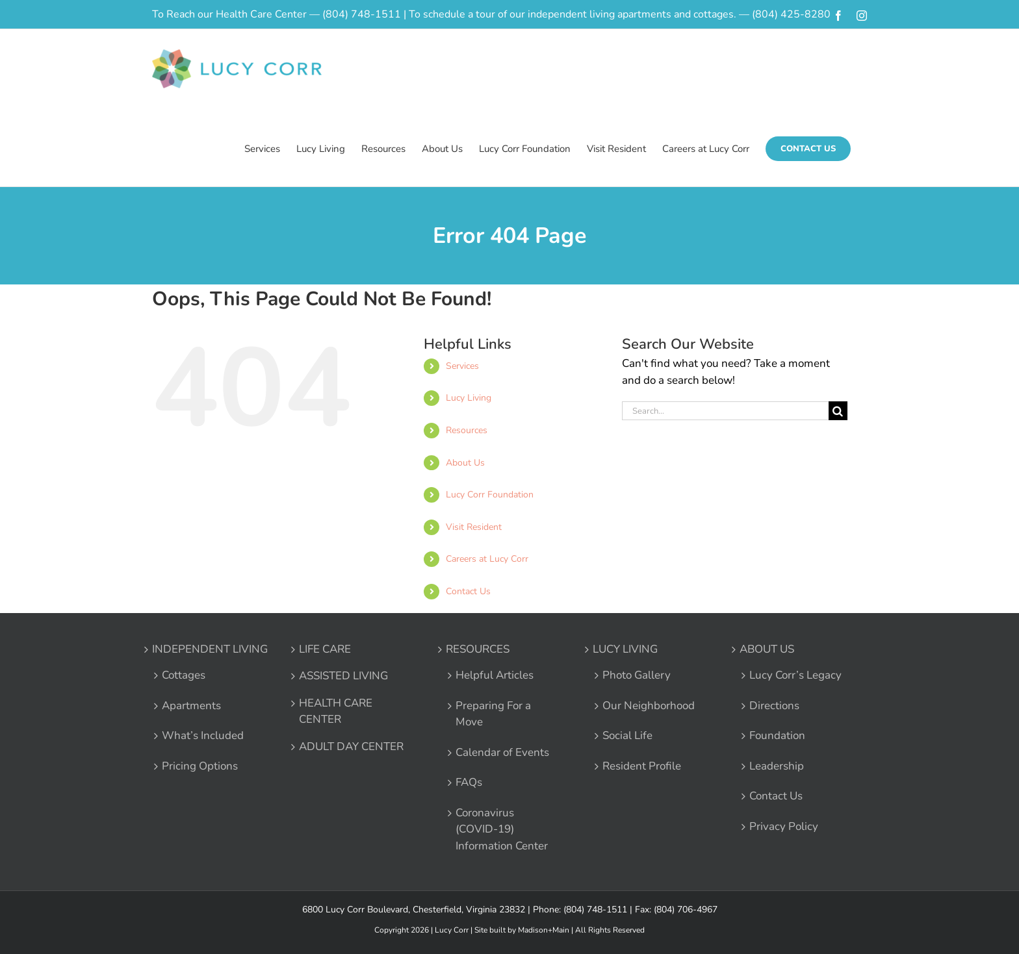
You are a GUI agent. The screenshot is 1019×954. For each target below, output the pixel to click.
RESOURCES (478, 649)
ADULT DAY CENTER (351, 746)
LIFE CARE (325, 649)
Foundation (777, 735)
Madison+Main (543, 930)
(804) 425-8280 (791, 14)
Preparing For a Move (493, 714)
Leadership (776, 766)
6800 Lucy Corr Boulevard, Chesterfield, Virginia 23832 (413, 909)
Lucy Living (468, 398)
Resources (466, 430)
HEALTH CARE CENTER (335, 711)
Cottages (183, 675)
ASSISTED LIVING (343, 675)
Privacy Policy (783, 826)
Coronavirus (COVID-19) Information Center (502, 829)
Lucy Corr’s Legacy (795, 675)
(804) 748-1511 (361, 14)
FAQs (469, 782)
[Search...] (725, 410)
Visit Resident (474, 527)
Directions (774, 705)
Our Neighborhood (648, 705)
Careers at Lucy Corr (487, 559)
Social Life (627, 735)
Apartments (191, 705)
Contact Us (468, 591)
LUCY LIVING (625, 649)
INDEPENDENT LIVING (210, 649)
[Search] (838, 410)
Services (462, 366)
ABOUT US (767, 649)
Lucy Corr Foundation (490, 494)
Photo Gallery (636, 675)
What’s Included (203, 735)
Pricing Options (200, 766)
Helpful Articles (495, 675)
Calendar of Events (502, 752)
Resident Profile (641, 766)
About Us (465, 463)
